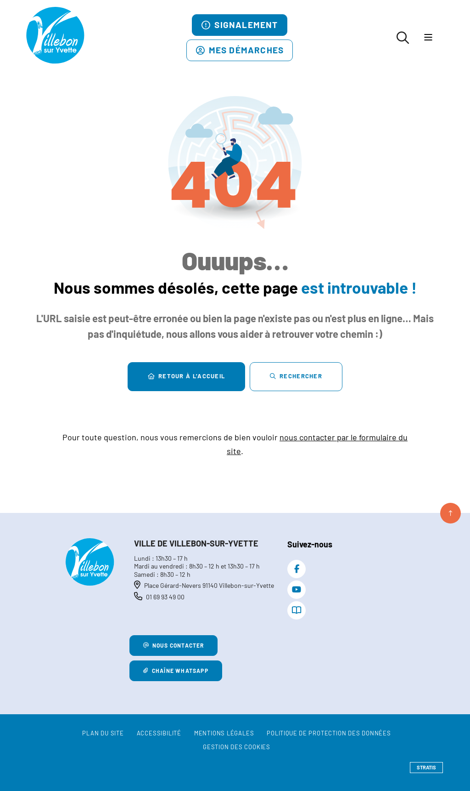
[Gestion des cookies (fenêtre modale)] (236, 747)
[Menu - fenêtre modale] (428, 38)
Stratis (426, 767)
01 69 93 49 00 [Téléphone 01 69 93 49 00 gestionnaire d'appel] (165, 597)
